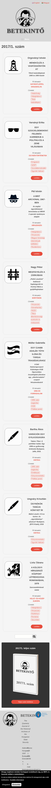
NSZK (33, 311)
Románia (34, 617)
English (36, 3)
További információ (17, 780)
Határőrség (35, 93)
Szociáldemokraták (38, 168)
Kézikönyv (35, 614)
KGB (33, 406)
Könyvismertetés (37, 476)
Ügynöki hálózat (37, 171)
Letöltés (36, 109)
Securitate (35, 620)
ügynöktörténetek (38, 155)
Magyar (45, 3)
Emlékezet (35, 473)
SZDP (33, 165)
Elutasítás (16, 785)
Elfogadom (6, 785)
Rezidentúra (36, 247)
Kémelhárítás (36, 308)
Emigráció (35, 162)
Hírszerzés (35, 235)
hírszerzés (37, 225)
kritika (37, 460)
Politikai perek (36, 409)
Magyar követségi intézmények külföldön (38, 241)
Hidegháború (36, 96)
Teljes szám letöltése (25, 702)
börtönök (36, 298)
